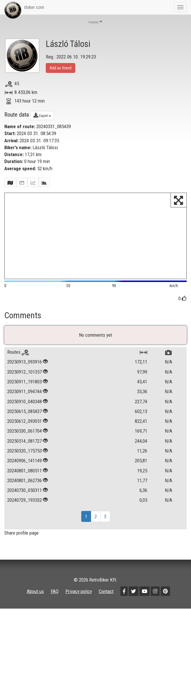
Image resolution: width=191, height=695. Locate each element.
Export (42, 115)
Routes (18, 362)
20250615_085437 (24, 421)
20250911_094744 (24, 401)
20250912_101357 (24, 382)
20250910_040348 (24, 411)
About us (35, 601)
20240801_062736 (24, 490)
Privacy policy (78, 601)
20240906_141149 (24, 471)
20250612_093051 (24, 431)
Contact (106, 601)
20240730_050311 (24, 500)
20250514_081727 (24, 451)
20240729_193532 (24, 510)
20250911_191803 (24, 392)
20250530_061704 (24, 441)
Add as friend (60, 68)
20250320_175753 (24, 461)
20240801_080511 (24, 481)
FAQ (54, 601)
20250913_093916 (24, 372)
